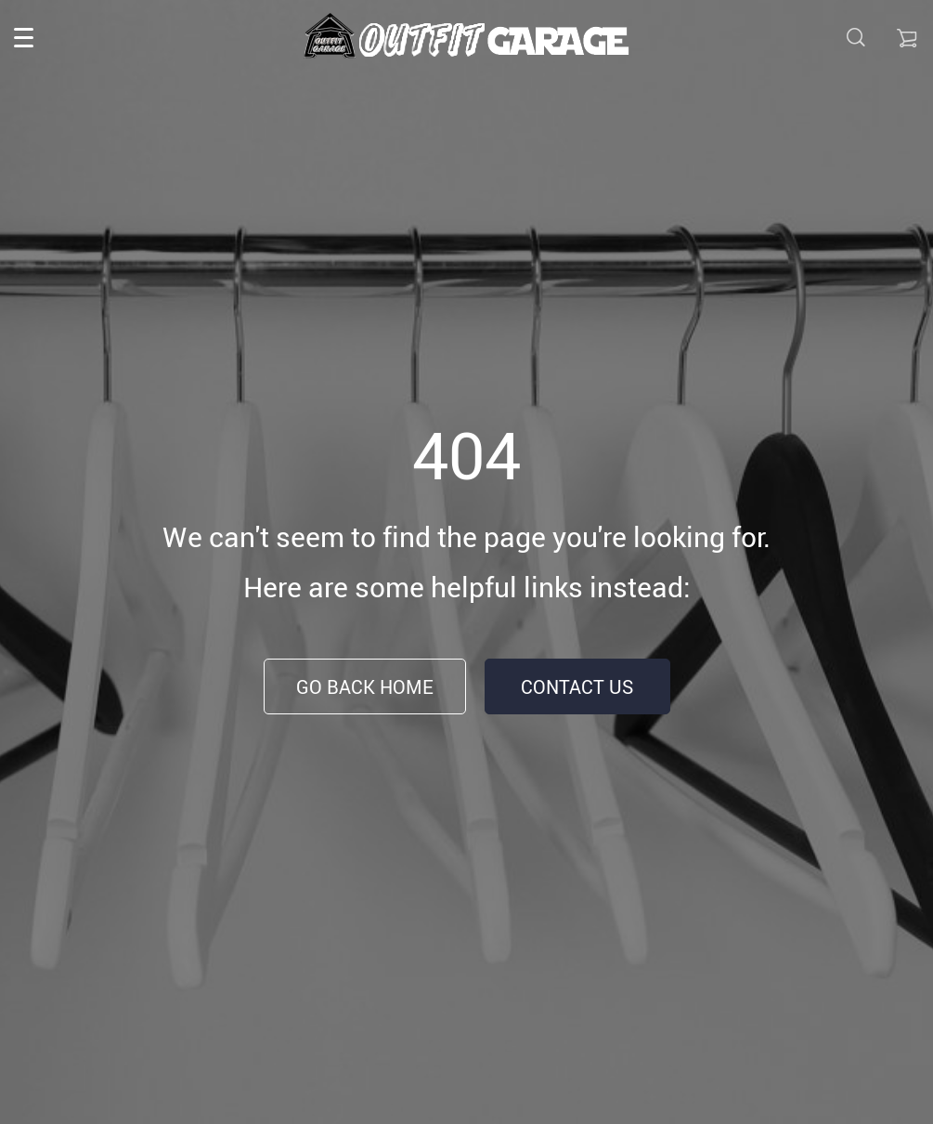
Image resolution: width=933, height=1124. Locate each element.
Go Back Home (365, 686)
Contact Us (577, 686)
